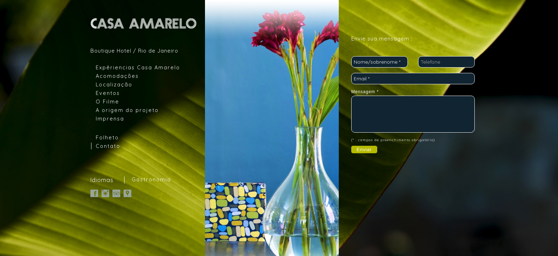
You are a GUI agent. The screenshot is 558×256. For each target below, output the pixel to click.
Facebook (94, 193)
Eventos (108, 93)
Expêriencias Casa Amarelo (138, 67)
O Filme (107, 101)
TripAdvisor (116, 193)
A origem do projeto (127, 110)
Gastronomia (151, 179)
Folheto (107, 137)
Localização (114, 84)
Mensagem (365, 91)
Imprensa (110, 118)
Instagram (105, 193)
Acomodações (117, 76)
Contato (108, 146)
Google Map (127, 193)
